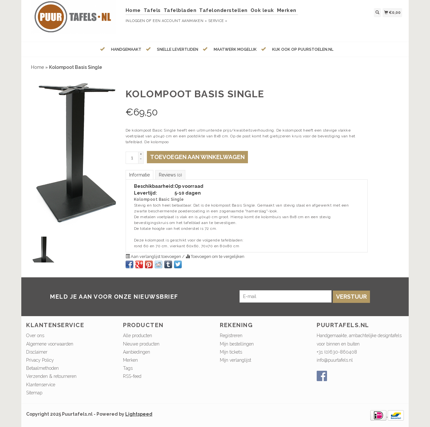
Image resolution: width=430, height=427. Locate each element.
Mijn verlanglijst (235, 360)
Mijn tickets (231, 352)
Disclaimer (36, 352)
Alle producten (137, 335)
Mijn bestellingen (237, 344)
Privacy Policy (40, 360)
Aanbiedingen (136, 352)
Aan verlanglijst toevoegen (154, 256)
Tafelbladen (180, 10)
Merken (286, 10)
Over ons (35, 335)
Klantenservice (40, 384)
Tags (128, 368)
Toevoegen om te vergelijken (215, 256)
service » (218, 21)
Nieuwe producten (141, 344)
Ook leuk (262, 10)
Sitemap (34, 392)
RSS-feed (132, 376)
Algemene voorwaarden (49, 344)
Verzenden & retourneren (51, 376)
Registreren (231, 335)
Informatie (139, 174)
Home (133, 10)
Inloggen (135, 21)
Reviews (170, 174)
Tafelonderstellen (223, 10)
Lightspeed (138, 414)
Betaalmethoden (42, 368)
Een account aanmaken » (180, 21)
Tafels (152, 10)
